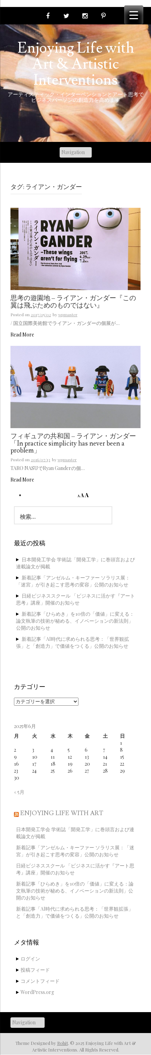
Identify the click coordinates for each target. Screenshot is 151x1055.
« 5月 (19, 792)
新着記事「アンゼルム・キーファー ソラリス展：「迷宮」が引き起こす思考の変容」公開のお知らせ (73, 581)
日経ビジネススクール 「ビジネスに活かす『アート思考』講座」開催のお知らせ (75, 599)
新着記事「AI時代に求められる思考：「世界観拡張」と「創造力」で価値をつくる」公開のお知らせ (72, 642)
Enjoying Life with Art (61, 813)
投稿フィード (35, 969)
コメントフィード (40, 981)
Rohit (62, 1043)
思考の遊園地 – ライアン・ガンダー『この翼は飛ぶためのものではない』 (73, 302)
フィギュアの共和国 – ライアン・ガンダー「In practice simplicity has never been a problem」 (73, 444)
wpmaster (67, 314)
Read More (22, 334)
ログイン (30, 958)
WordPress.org (37, 992)
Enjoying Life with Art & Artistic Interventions (75, 64)
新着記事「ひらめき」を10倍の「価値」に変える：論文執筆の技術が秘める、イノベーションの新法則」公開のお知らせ (75, 620)
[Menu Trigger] (133, 14)
